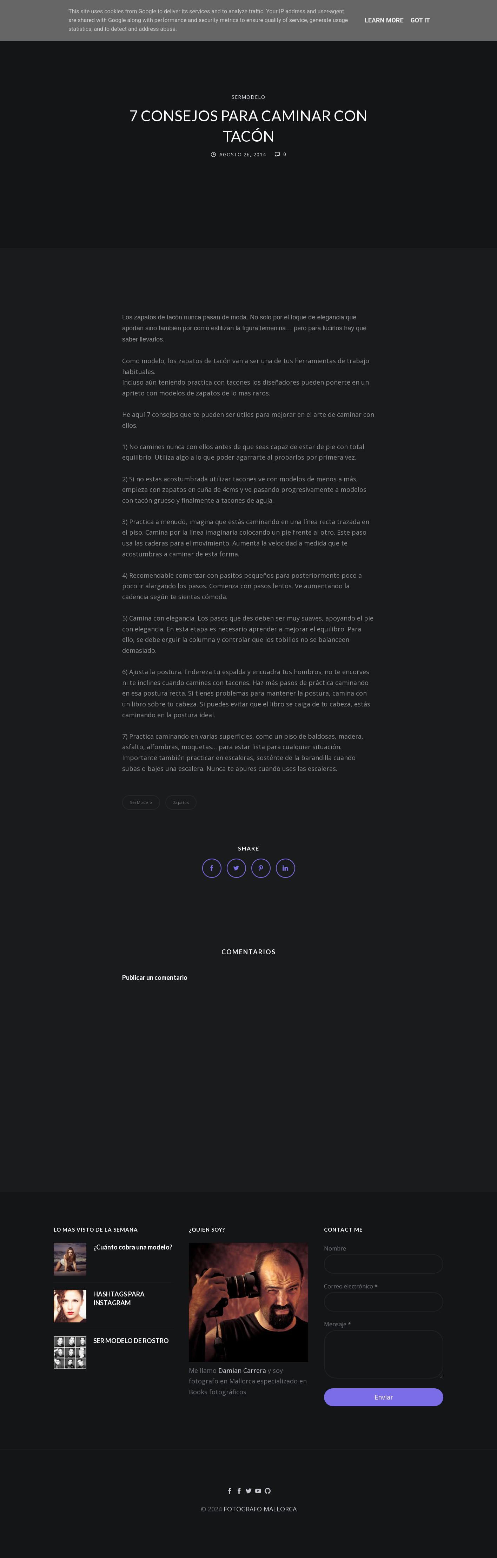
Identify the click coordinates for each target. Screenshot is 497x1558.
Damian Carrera (242, 1370)
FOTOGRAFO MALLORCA (260, 1509)
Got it (420, 20)
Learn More (384, 20)
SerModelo (248, 97)
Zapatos (181, 802)
